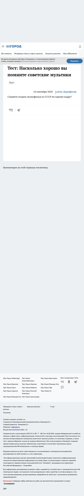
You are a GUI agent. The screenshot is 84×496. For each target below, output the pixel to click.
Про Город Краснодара (30, 397)
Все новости (6, 53)
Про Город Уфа (46, 388)
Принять (74, 61)
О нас (52, 407)
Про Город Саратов (10, 391)
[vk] (11, 110)
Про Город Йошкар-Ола (50, 384)
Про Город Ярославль (49, 378)
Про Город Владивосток (12, 397)
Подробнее (27, 465)
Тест (11, 82)
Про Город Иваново (29, 384)
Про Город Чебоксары (11, 378)
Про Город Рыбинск (29, 388)
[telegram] (19, 110)
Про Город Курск (9, 388)
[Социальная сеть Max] (62, 387)
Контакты (7, 413)
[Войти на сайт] (80, 46)
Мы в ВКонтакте (70, 53)
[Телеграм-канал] (75, 381)
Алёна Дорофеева (65, 91)
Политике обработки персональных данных (38, 61)
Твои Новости (46, 391)
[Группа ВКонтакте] (62, 381)
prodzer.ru (52, 439)
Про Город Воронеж (10, 384)
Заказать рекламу (53, 53)
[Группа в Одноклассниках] (69, 381)
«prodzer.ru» (21, 419)
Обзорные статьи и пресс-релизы (28, 53)
